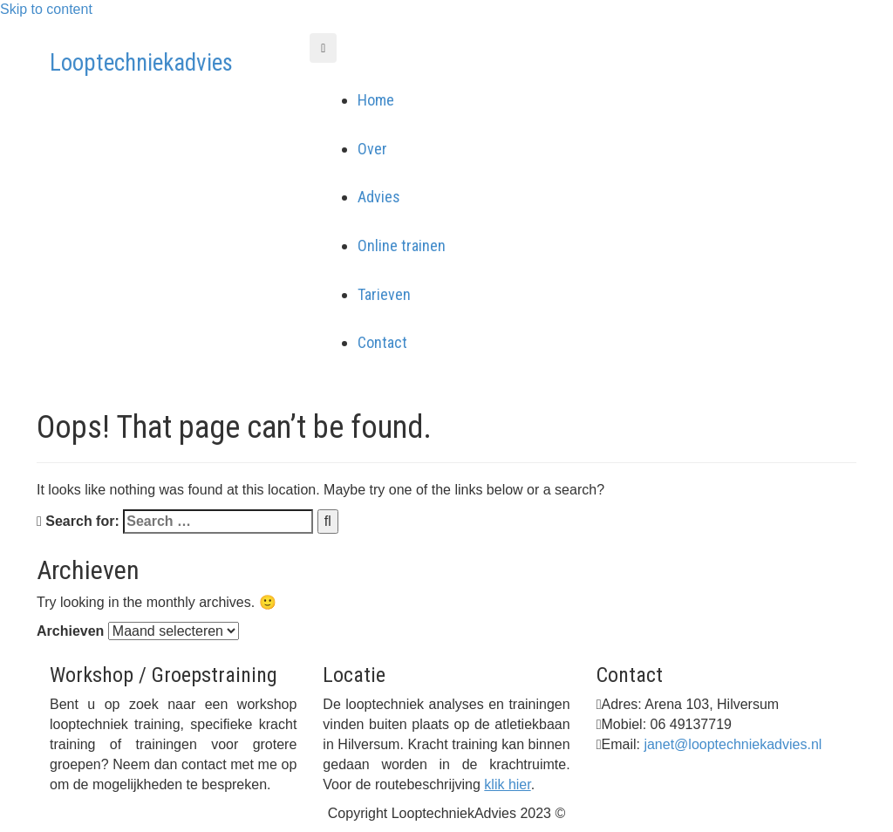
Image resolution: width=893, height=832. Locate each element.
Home (376, 100)
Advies (379, 197)
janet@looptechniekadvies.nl (732, 744)
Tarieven (384, 294)
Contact (382, 342)
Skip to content (46, 9)
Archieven (70, 631)
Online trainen (402, 245)
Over (372, 149)
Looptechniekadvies (141, 63)
